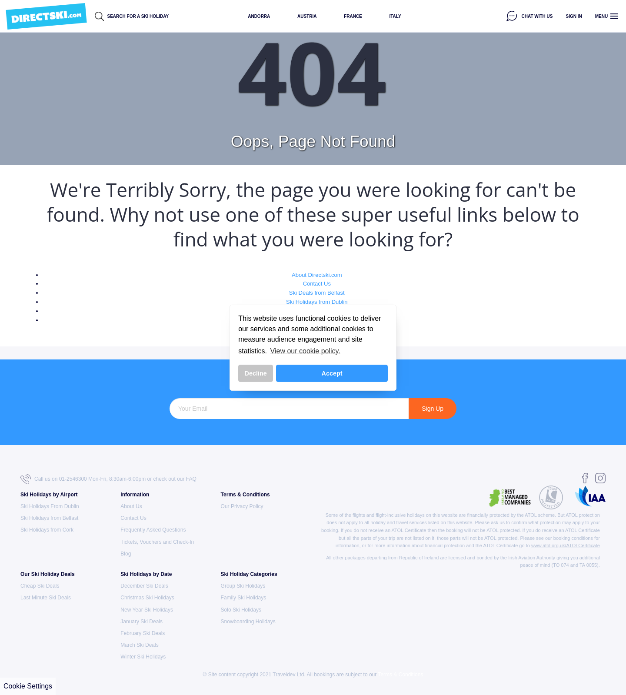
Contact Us (317, 283)
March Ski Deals (139, 645)
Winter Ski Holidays (143, 657)
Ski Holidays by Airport (49, 495)
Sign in (574, 16)
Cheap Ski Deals (39, 586)
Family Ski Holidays (243, 598)
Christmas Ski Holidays (147, 598)
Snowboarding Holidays (248, 622)
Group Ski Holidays (243, 586)
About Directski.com (317, 275)
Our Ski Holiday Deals (47, 574)
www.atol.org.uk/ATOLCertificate (565, 545)
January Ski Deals (141, 622)
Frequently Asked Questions (153, 530)
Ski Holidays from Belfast (49, 518)
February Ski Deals (142, 633)
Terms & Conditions (245, 495)
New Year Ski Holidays (146, 610)
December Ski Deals (144, 586)
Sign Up (432, 408)
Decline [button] (256, 373)
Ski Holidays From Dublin (49, 506)
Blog (125, 554)
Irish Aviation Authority (531, 557)
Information (134, 495)
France (353, 16)
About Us (131, 506)
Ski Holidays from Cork (46, 530)
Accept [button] (332, 373)
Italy (395, 16)
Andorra (259, 16)
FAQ (191, 479)
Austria (306, 16)
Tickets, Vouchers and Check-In (157, 542)
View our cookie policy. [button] (305, 351)
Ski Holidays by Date (146, 574)
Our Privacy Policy (242, 506)
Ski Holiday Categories (249, 574)
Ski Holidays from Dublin (317, 302)
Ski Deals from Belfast (317, 292)
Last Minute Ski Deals (45, 598)
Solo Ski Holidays (241, 610)
